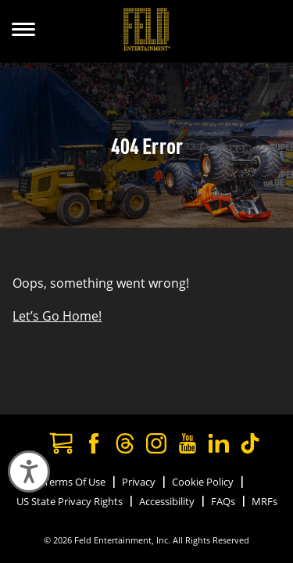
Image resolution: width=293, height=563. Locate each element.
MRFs (264, 501)
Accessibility (167, 501)
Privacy (138, 481)
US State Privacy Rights (69, 501)
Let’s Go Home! (57, 316)
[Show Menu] (23, 31)
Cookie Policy (203, 481)
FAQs (223, 501)
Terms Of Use (74, 481)
